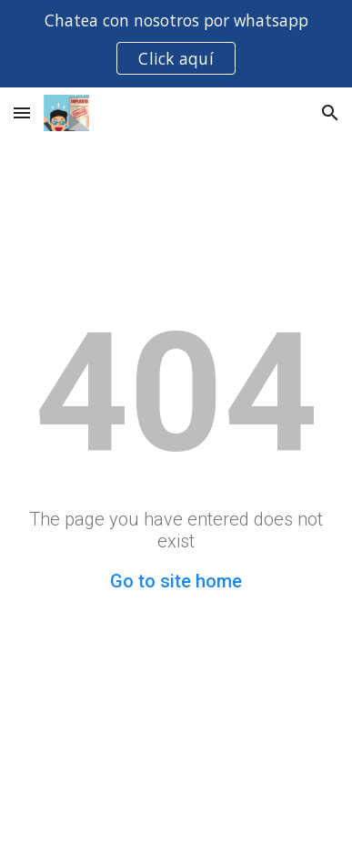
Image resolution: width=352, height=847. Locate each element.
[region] (176, 43)
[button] (22, 112)
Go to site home (176, 581)
